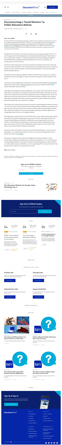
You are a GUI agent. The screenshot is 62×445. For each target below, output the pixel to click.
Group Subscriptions (32, 433)
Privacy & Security (31, 231)
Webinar (6, 233)
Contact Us (46, 411)
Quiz (39, 335)
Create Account (11, 404)
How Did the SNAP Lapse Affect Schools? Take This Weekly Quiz (14, 372)
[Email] (23, 211)
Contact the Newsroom (48, 420)
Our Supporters (31, 420)
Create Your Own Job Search (31, 305)
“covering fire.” (20, 134)
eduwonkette (53, 83)
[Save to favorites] (31, 34)
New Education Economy (23, 41)
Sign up (45, 211)
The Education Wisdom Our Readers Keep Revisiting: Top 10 (19, 186)
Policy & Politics (16, 12)
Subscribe (52, 7)
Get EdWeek (31, 426)
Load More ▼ (31, 387)
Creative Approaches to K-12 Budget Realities (49, 235)
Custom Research (47, 438)
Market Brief (53, 12)
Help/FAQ (45, 416)
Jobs (47, 12)
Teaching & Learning (27, 12)
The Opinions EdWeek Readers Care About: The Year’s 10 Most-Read (15, 337)
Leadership (8, 12)
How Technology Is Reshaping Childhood (29, 236)
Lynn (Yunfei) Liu (36, 344)
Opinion (42, 12)
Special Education (13, 231)
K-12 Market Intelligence (48, 436)
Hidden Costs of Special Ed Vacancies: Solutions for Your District (11, 237)
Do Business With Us (48, 426)
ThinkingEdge (16, 45)
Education (7, 19)
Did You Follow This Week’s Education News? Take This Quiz (44, 337)
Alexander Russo (25, 84)
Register (25, 248)
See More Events (31, 259)
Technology (36, 12)
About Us (30, 411)
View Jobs (9, 280)
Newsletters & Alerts (32, 431)
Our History (30, 416)
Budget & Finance (46, 231)
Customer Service (46, 418)
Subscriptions (31, 429)
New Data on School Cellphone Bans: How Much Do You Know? (44, 372)
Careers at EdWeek (32, 422)
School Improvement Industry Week (27, 44)
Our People (30, 418)
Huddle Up (14, 250)
